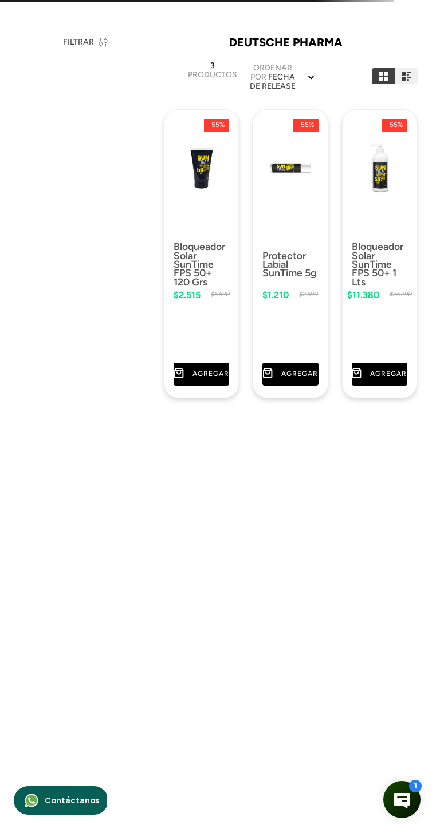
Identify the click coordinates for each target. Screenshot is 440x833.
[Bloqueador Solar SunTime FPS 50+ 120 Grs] (201, 252)
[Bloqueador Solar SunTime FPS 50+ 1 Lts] (380, 252)
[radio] (383, 76)
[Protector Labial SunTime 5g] (290, 252)
